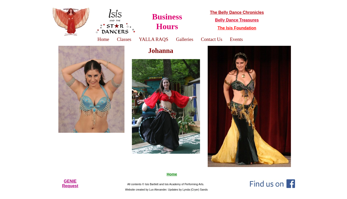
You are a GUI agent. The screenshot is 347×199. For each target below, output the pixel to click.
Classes (124, 39)
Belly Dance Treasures (237, 20)
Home (172, 174)
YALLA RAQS (154, 39)
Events (236, 39)
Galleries (184, 39)
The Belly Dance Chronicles (237, 12)
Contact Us (211, 39)
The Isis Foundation (236, 28)
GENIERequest (70, 183)
